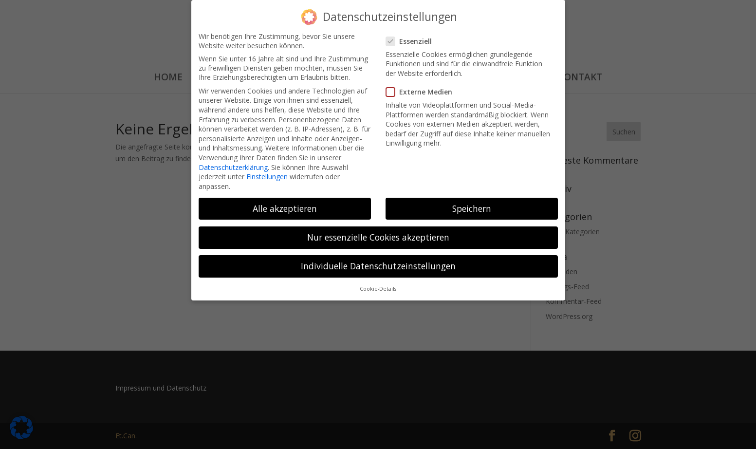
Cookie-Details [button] (378, 284)
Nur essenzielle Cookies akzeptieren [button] (378, 233)
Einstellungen (267, 172)
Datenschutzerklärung (233, 163)
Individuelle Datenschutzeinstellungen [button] (378, 262)
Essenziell (413, 37)
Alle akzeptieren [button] (285, 204)
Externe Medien (423, 88)
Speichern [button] (471, 204)
